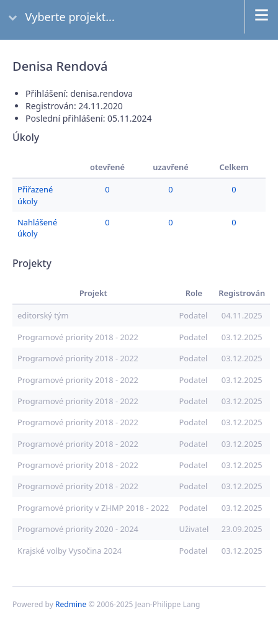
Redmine (70, 604)
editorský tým (42, 315)
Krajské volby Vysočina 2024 (69, 550)
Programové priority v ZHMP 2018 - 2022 (93, 507)
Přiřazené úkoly (35, 195)
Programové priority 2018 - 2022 (77, 337)
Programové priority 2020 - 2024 (77, 528)
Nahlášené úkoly (37, 228)
